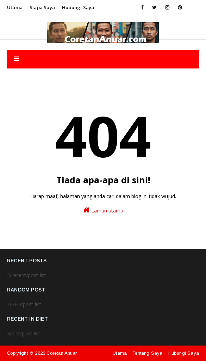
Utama (15, 7)
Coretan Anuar (61, 353)
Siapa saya (42, 7)
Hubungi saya (78, 7)
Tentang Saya (147, 353)
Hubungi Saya (183, 353)
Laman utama (103, 210)
